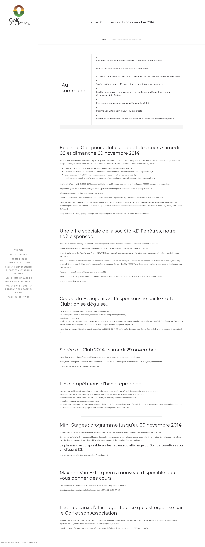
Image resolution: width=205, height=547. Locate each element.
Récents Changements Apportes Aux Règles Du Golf (19, 270)
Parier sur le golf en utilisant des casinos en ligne (19, 289)
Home (104, 39)
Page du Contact (18, 297)
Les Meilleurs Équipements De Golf (18, 260)
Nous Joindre (18, 254)
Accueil (18, 249)
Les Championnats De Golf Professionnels (18, 279)
